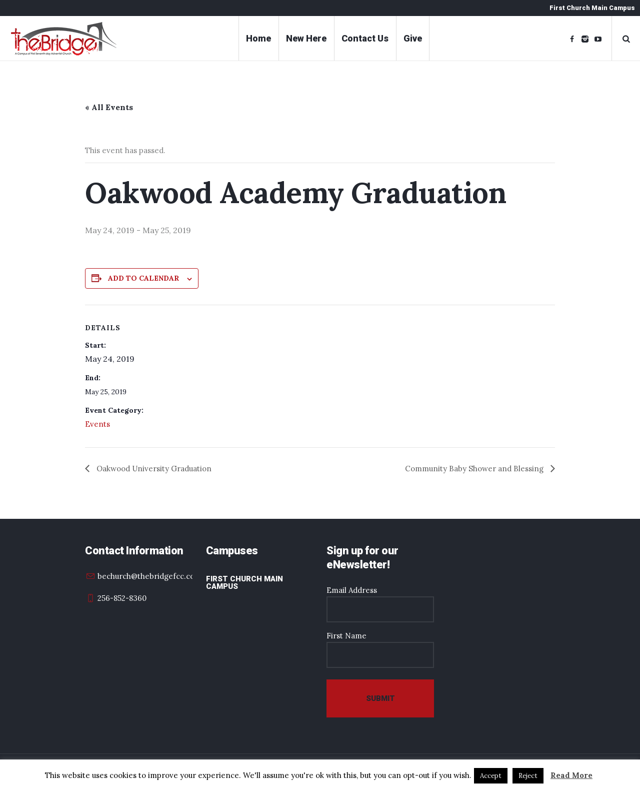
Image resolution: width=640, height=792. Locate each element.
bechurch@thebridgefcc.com (150, 576)
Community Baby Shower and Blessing (475, 468)
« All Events (109, 107)
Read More (571, 775)
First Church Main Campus (244, 582)
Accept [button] (491, 775)
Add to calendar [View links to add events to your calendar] (143, 278)
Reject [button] (528, 775)
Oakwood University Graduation (153, 468)
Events (97, 424)
